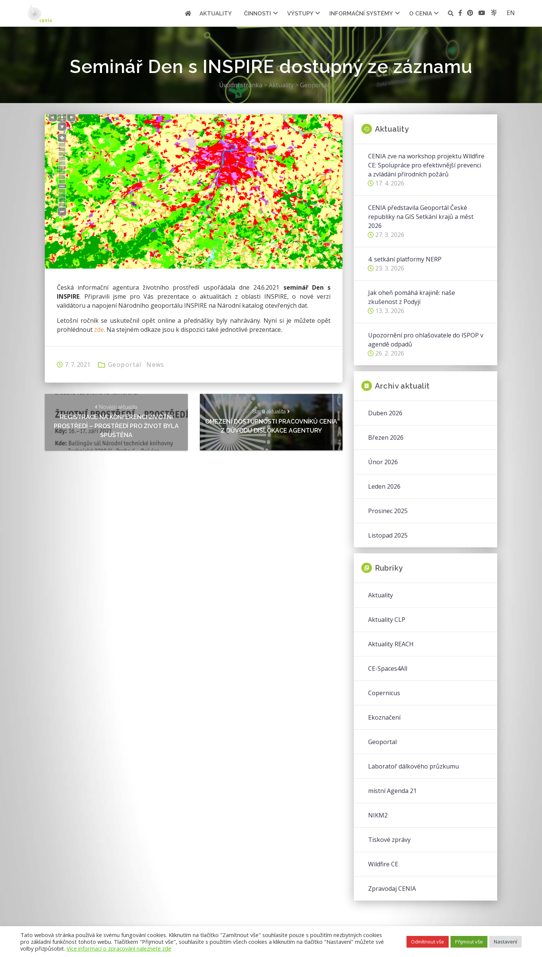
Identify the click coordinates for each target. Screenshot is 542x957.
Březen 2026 (385, 437)
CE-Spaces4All (387, 668)
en (511, 13)
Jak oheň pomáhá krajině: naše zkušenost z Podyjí (411, 297)
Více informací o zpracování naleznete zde (119, 948)
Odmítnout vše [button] (427, 941)
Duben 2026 (385, 413)
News (155, 364)
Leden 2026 (384, 486)
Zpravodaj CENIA (392, 888)
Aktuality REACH (391, 644)
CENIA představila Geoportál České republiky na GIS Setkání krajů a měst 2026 (420, 217)
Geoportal (125, 364)
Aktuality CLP (386, 619)
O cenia (420, 13)
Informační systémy (361, 13)
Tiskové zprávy (389, 839)
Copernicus (384, 693)
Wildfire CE (383, 864)
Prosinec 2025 (388, 511)
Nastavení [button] (505, 941)
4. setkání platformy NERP (405, 259)
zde (99, 329)
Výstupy (300, 13)
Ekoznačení (384, 717)
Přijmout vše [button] (469, 941)
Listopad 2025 (388, 535)
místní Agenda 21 (392, 791)
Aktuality (215, 13)
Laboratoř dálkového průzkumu (413, 766)
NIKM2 (378, 815)
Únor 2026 (383, 462)
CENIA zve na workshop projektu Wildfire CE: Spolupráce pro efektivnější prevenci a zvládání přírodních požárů (426, 165)
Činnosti (257, 13)
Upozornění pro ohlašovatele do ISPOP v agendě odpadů (425, 339)
